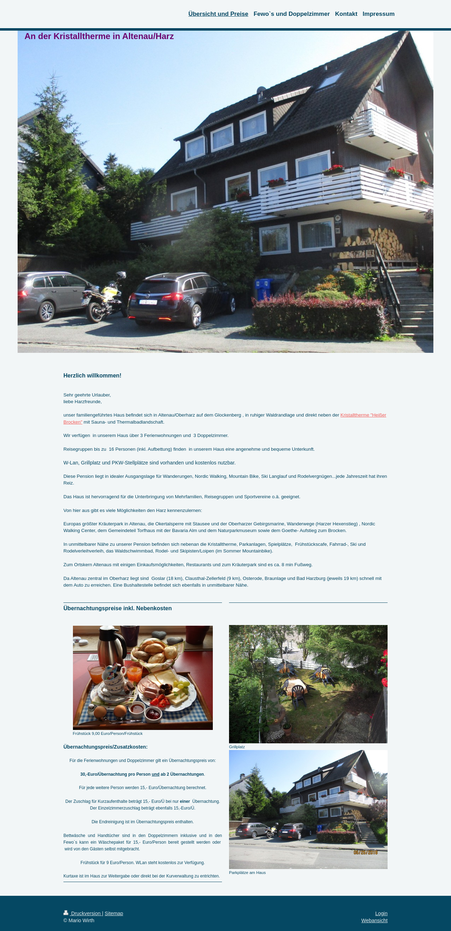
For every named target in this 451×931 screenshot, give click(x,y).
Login (381, 913)
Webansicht (375, 920)
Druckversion (82, 913)
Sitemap (114, 913)
